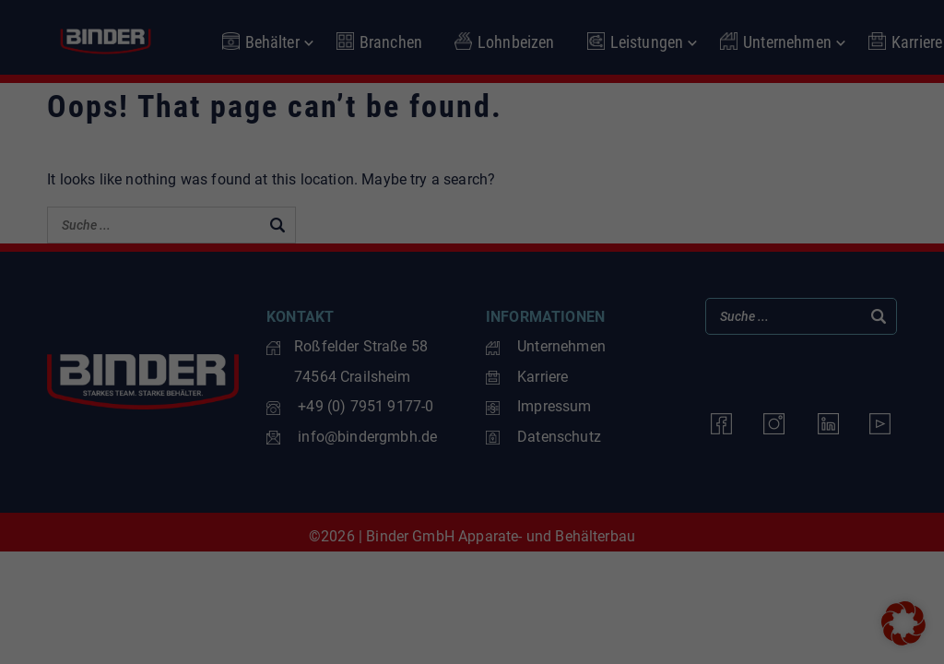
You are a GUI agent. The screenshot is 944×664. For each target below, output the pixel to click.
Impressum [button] (562, 591)
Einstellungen (203, 339)
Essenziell (535, 96)
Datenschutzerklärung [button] (479, 591)
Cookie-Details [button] (389, 591)
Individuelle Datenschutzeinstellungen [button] (472, 548)
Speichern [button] (649, 438)
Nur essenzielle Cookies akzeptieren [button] (472, 492)
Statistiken (537, 189)
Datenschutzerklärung (195, 321)
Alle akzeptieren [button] (295, 438)
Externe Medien (551, 282)
